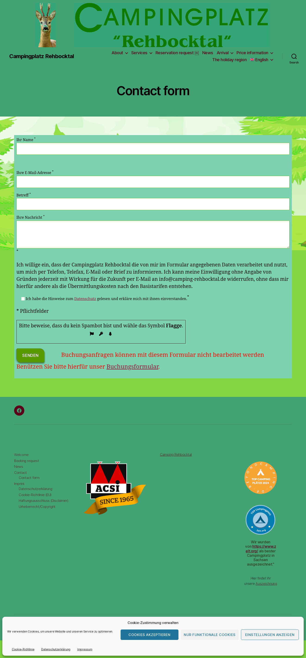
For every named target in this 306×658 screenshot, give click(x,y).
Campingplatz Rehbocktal (41, 56)
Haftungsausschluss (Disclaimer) (44, 500)
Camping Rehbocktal (176, 454)
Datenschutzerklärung (55, 649)
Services (139, 52)
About (117, 52)
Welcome (21, 454)
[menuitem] (261, 59)
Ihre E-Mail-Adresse (153, 179)
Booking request (26, 461)
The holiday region (229, 59)
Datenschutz (85, 299)
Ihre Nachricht (153, 231)
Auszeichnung (266, 583)
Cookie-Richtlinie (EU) (35, 495)
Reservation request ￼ (177, 52)
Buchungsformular (132, 366)
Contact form (29, 477)
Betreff (153, 201)
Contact (20, 472)
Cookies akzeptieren (149, 635)
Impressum (84, 649)
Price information (252, 52)
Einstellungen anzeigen (270, 635)
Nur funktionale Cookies (210, 635)
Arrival (223, 52)
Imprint (19, 483)
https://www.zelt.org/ (261, 548)
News (207, 52)
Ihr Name (153, 146)
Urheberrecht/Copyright (37, 506)
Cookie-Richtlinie (23, 649)
